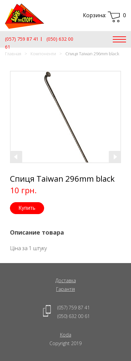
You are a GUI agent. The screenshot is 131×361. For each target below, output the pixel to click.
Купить (27, 208)
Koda (65, 335)
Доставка (65, 280)
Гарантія (65, 289)
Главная (13, 54)
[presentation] (16, 157)
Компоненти (43, 54)
